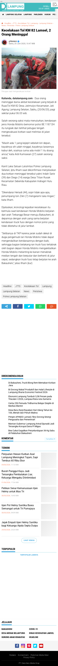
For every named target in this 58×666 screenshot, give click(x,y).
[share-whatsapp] (40, 306)
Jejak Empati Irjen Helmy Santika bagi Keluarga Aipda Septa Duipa (20, 524)
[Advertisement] (29, 339)
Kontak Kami (23, 655)
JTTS (14, 23)
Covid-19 (33, 629)
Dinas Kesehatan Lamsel (41, 633)
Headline (7, 23)
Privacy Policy (29, 657)
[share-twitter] (29, 306)
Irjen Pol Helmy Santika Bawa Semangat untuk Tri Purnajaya (18, 507)
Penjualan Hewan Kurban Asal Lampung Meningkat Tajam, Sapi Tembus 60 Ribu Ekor (20, 457)
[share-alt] (6, 306)
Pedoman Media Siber (40, 655)
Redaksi (12, 655)
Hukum (48, 15)
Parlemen (38, 15)
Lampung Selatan (14, 15)
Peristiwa (10, 26)
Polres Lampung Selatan (25, 26)
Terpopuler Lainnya (29, 555)
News (4, 26)
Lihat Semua (29, 540)
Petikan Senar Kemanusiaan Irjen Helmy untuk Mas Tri (20, 490)
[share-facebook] (18, 306)
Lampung (28, 15)
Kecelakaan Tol (23, 23)
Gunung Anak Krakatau (13, 637)
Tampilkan (50, 439)
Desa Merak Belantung (13, 633)
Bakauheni (7, 629)
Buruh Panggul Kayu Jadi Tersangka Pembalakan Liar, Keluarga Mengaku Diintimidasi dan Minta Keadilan (19, 476)
